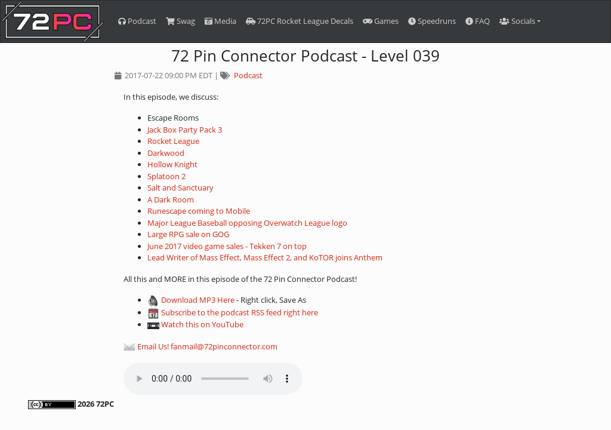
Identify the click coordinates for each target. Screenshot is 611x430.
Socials (517, 21)
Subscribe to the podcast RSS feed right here (239, 312)
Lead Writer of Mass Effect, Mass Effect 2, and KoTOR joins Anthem (264, 257)
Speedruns (432, 21)
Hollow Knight (172, 164)
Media (220, 21)
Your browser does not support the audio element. (213, 379)
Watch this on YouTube (202, 324)
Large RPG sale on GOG (188, 234)
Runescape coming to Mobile (198, 210)
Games (381, 21)
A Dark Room (170, 199)
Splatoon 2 (166, 176)
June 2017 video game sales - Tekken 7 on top (227, 246)
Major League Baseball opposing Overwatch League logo (247, 222)
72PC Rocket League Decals (299, 21)
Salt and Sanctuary (180, 187)
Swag (180, 21)
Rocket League (173, 141)
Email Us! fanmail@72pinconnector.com (207, 346)
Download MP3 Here (197, 299)
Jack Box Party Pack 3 (184, 129)
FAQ (477, 21)
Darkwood (165, 153)
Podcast (137, 21)
